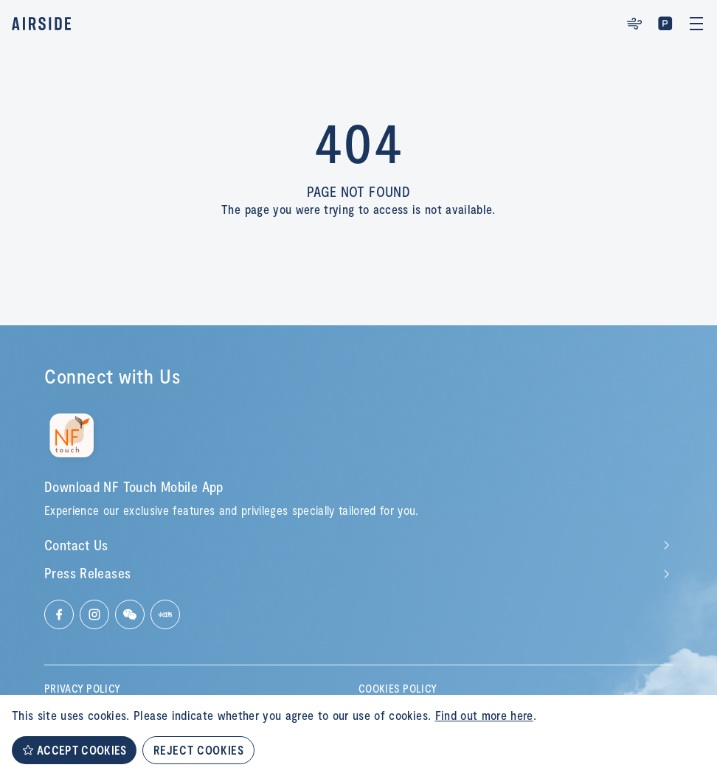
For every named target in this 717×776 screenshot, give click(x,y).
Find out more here (484, 714)
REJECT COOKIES (198, 750)
